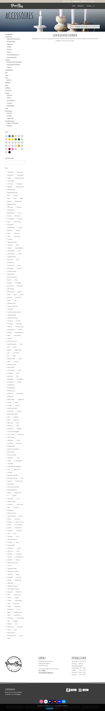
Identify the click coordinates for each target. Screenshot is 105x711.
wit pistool (20, 627)
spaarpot (9, 560)
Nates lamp (10, 484)
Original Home (11, 501)
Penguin (9, 522)
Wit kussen (10, 627)
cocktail (9, 248)
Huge (8, 335)
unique (9, 600)
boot (19, 213)
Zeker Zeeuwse (11, 635)
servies (19, 548)
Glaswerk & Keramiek (13, 39)
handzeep (10, 309)
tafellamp (10, 574)
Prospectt (10, 530)
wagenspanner (18, 612)
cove (19, 251)
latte (8, 420)
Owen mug (20, 504)
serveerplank (11, 545)
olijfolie (14, 495)
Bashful (16, 195)
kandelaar (10, 373)
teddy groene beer (12, 586)
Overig (9, 47)
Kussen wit (10, 411)
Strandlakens (11, 100)
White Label (20, 618)
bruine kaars (17, 222)
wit (16, 624)
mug (8, 469)
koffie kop (10, 393)
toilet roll (18, 592)
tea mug (18, 577)
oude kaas (10, 504)
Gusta (9, 300)
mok (18, 458)
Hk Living (9, 321)
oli (8, 495)
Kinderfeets (20, 379)
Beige (21, 198)
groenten (18, 297)
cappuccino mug (12, 242)
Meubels (7, 82)
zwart (9, 638)
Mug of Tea (16, 469)
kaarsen (9, 113)
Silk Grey (9, 554)
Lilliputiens (10, 440)
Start (72, 26)
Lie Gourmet (10, 434)
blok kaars (10, 207)
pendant (17, 519)
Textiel (7, 93)
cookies (53, 705)
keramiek (10, 376)
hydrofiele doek (11, 344)
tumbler (16, 597)
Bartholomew (11, 190)
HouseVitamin (19, 332)
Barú (8, 195)
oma (18, 498)
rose (8, 533)
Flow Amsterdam (12, 277)
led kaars (9, 426)
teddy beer (10, 583)
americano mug (19, 178)
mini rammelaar (11, 455)
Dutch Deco (10, 262)
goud (15, 294)
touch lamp (17, 595)
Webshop (80, 6)
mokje (9, 461)
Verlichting (8, 111)
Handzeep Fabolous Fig (13, 312)
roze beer (10, 536)
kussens (19, 411)
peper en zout (19, 522)
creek (20, 254)
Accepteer (50, 708)
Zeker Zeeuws (11, 632)
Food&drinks (9, 70)
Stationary (8, 90)
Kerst (6, 75)
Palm (8, 507)
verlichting (17, 606)
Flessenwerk (10, 274)
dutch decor (10, 265)
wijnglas (15, 621)
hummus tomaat (12, 341)
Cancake (9, 239)
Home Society (19, 326)
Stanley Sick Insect (12, 563)
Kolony (9, 402)
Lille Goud (21, 434)
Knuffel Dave (11, 385)
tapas (17, 574)
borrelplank (10, 219)
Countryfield (10, 251)
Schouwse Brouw (12, 539)
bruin (8, 222)
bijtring (9, 201)
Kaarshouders (11, 41)
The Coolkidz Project (13, 589)
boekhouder (10, 210)
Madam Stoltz (11, 446)
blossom (19, 207)
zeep (15, 630)
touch (9, 595)
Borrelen (17, 216)
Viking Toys (10, 609)
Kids (6, 78)
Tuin (6, 108)
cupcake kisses (11, 257)
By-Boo (18, 230)
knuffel (19, 382)
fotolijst (9, 283)
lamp (8, 417)
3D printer (20, 172)
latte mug (10, 423)
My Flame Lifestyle (12, 475)
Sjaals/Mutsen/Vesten (13, 65)
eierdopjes (10, 268)
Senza (17, 542)
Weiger (57, 708)
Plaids (9, 98)
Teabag (9, 580)
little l (18, 440)
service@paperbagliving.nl (45, 673)
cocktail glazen (19, 248)
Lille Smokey (10, 437)
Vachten (9, 103)
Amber (9, 178)
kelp (18, 373)
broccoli (20, 219)
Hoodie (20, 329)
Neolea (9, 493)
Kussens (9, 95)
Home (74, 6)
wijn (8, 621)
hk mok (18, 321)
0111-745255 (42, 671)
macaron (19, 443)
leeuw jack (10, 428)
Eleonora (19, 268)
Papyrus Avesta (11, 513)
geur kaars (10, 286)
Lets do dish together (13, 431)
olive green (10, 498)
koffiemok (21, 399)
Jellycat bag (18, 350)
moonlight (10, 463)
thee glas (9, 592)
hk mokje (10, 324)
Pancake (16, 507)
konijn (16, 402)
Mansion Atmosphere (13, 449)
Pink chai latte (19, 525)
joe (8, 356)
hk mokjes (19, 324)
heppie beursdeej (12, 318)
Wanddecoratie (9, 121)
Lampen (9, 116)
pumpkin (19, 530)
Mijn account (67, 1)
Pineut (9, 525)
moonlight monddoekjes (14, 466)
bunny (20, 227)
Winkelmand (76, 1)
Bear (15, 198)
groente (9, 297)
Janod (14, 347)
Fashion (7, 60)
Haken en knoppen (12, 123)
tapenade (10, 577)
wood (9, 630)
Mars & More (11, 452)
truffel (9, 597)
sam (17, 536)
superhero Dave (11, 568)
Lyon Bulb (10, 443)
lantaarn (16, 417)
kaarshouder (11, 370)
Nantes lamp (19, 481)
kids (17, 376)
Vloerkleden (10, 106)
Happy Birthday (11, 315)
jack (8, 347)
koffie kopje (20, 393)
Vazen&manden (12, 57)
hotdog (9, 332)
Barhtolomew (20, 187)
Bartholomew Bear (12, 192)
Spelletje (7, 88)
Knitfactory (10, 382)
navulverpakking (12, 490)
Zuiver (21, 635)
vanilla (9, 606)
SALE (6, 85)
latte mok (16, 420)
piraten (9, 528)
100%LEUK (10, 172)
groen (21, 294)
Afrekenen (84, 1)
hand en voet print (12, 306)
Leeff (17, 426)
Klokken (9, 126)
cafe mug (16, 233)
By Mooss (10, 230)
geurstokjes (10, 289)
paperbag (10, 510)
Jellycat (9, 80)
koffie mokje (10, 399)
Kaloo (19, 370)
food (16, 280)
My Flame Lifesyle (12, 478)
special (18, 560)
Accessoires (84, 26)
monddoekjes (18, 461)
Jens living (16, 353)
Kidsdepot (10, 379)
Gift (6, 72)
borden (9, 216)
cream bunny (11, 254)
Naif (22, 478)
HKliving (9, 326)
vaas (8, 603)
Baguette (9, 187)
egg (19, 265)
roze (14, 533)
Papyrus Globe (11, 516)
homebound (10, 329)
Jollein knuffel (11, 359)
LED (17, 423)
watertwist (10, 618)
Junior (20, 359)
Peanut (9, 519)
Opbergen (10, 44)
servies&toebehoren (13, 55)
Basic (8, 198)
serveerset (10, 548)
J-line (21, 344)
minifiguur (10, 458)
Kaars (9, 361)
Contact (89, 6)
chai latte (9, 245)
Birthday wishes (11, 204)
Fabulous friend (11, 271)
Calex (8, 236)
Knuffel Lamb (11, 391)
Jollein (14, 356)
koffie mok (10, 396)
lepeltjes (19, 428)
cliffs (17, 245)
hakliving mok (11, 303)
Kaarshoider (10, 367)
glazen (20, 292)
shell (18, 551)
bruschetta (10, 224)
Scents (9, 52)
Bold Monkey (11, 213)
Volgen (73, 690)
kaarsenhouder (11, 364)
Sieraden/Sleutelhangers (14, 62)
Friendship (18, 283)
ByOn (8, 233)
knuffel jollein (11, 388)
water (9, 615)
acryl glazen (20, 175)
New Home (18, 493)
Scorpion (9, 542)
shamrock (10, 551)
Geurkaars (20, 286)
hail (15, 300)
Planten (9, 49)
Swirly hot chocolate (13, 571)
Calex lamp (17, 236)
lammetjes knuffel (12, 414)
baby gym (19, 184)
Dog (17, 259)
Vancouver (16, 603)
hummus (9, 338)
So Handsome (19, 557)
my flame (10, 472)
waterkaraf (17, 615)
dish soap (10, 259)
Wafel (9, 612)
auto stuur (10, 184)
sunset (9, 565)
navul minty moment (13, 487)
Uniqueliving (18, 600)
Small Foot (19, 554)
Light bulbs (10, 118)
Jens (8, 353)
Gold (8, 294)
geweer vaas (10, 292)
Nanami (9, 481)
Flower (9, 280)
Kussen (17, 405)
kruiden (9, 405)
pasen (21, 516)
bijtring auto (18, 201)
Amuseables (10, 181)
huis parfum (17, 335)
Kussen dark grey (12, 408)
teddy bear (18, 580)
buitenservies (11, 227)
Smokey (9, 557)
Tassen (9, 67)
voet (18, 609)
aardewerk (10, 175)
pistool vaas (18, 528)
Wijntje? (9, 624)
